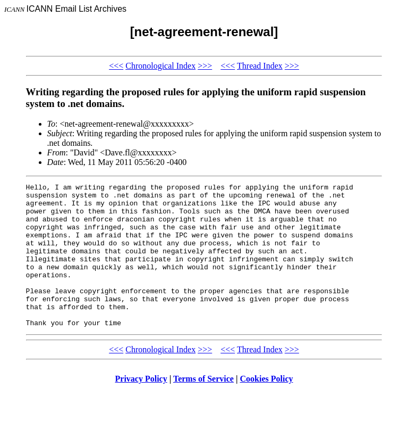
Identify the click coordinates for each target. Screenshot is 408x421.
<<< (116, 65)
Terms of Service (203, 407)
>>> (205, 65)
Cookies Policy (266, 407)
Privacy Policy (141, 407)
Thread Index (260, 65)
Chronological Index (160, 65)
